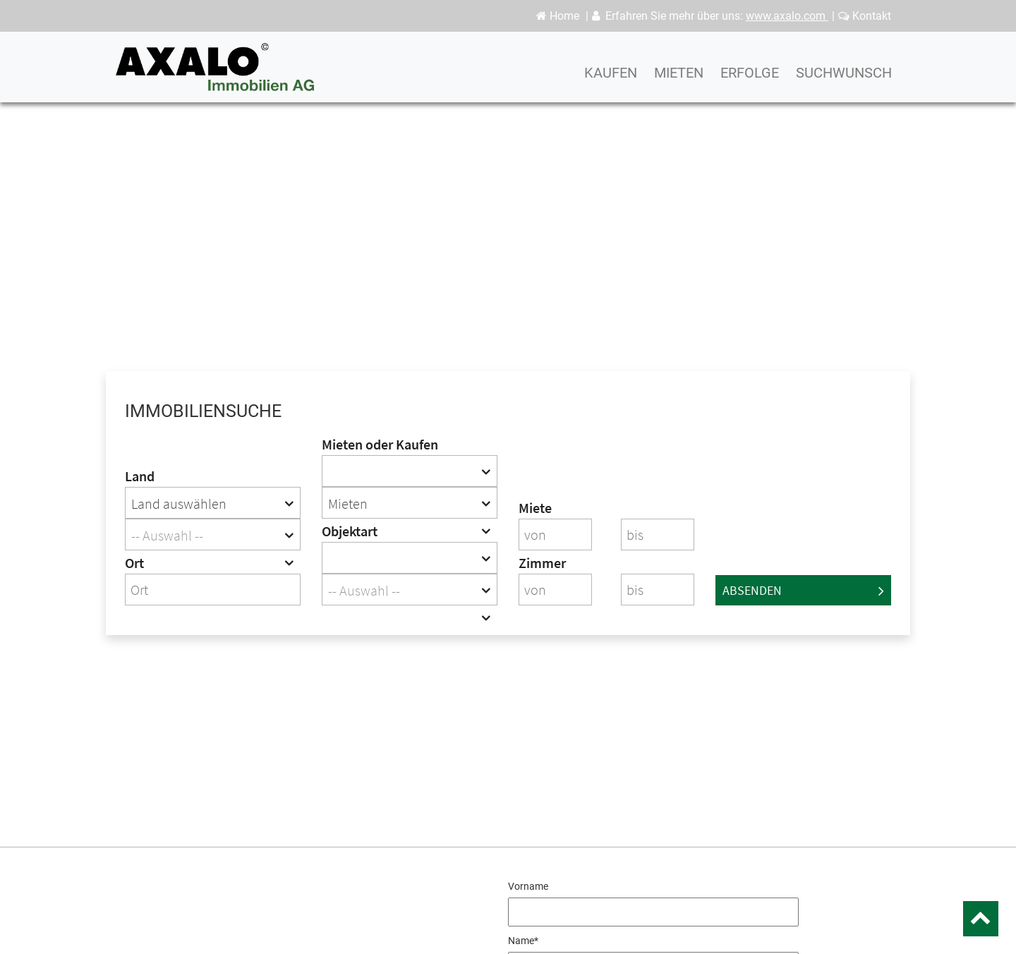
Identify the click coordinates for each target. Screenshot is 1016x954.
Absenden (803, 590)
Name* (523, 940)
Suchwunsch (844, 81)
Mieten (678, 81)
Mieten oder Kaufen (380, 444)
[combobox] (213, 503)
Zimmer (542, 563)
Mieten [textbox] (348, 503)
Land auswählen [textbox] (178, 503)
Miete (535, 508)
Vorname (528, 886)
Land (140, 476)
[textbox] (213, 535)
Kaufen (610, 81)
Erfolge (749, 81)
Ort (134, 563)
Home (557, 16)
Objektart (349, 531)
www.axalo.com (787, 16)
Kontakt (864, 16)
